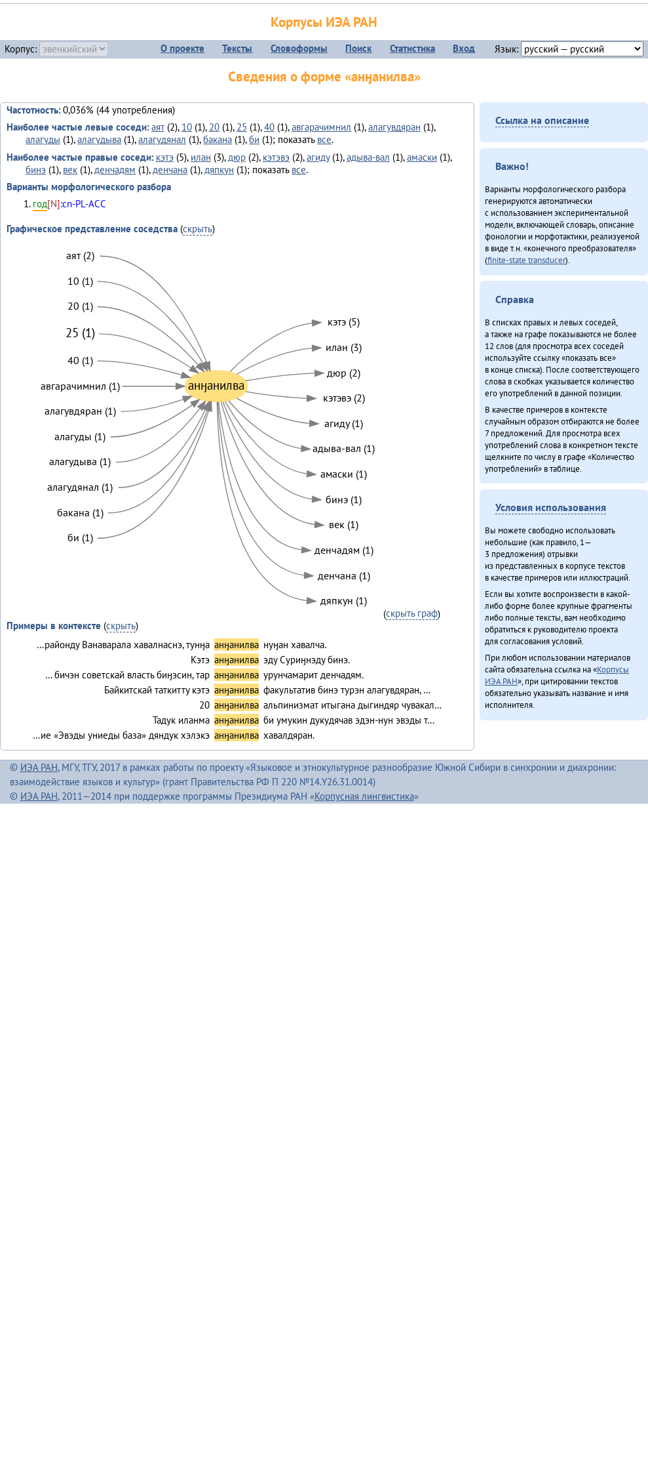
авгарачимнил (321, 127)
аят (157, 127)
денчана (170, 169)
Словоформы (299, 48)
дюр (237, 157)
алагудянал (162, 139)
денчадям (115, 169)
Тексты (237, 48)
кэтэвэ (276, 157)
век (70, 169)
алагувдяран (394, 127)
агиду (318, 157)
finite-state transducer (526, 260)
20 (214, 127)
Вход (464, 48)
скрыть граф (412, 613)
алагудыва (99, 139)
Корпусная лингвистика (364, 796)
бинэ (36, 169)
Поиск (358, 48)
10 (186, 127)
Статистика (412, 48)
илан (201, 157)
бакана (217, 139)
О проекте (182, 48)
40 (269, 127)
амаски (422, 157)
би (254, 139)
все (324, 139)
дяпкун (219, 169)
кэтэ (165, 157)
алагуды (43, 139)
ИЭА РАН (39, 767)
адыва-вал (368, 157)
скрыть (197, 228)
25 (242, 127)
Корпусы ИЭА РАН (324, 22)
